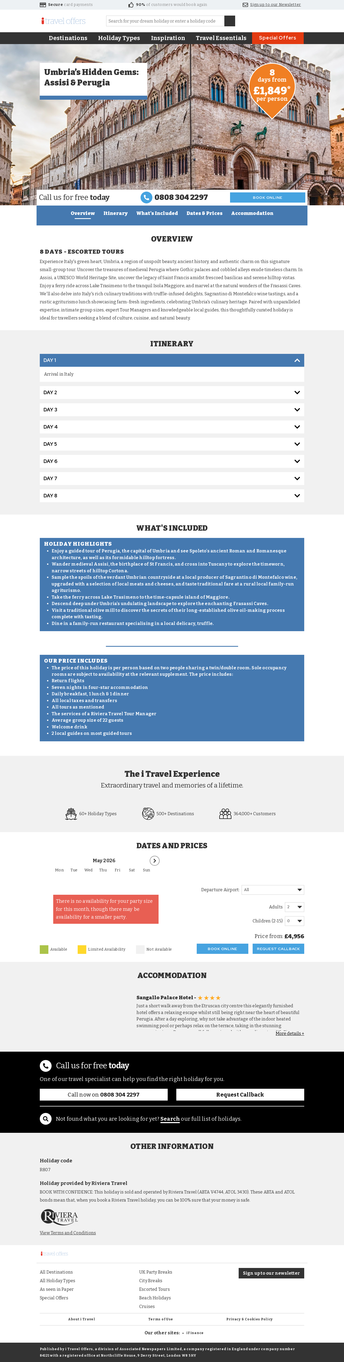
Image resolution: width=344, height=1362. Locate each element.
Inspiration (168, 38)
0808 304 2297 (181, 197)
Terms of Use (160, 1319)
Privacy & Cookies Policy (249, 1319)
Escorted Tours (154, 1289)
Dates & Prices (205, 213)
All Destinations (56, 1272)
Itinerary (115, 213)
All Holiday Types (58, 1280)
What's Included (157, 213)
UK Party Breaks (155, 1272)
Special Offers (277, 37)
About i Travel (81, 1319)
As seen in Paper (57, 1289)
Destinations (68, 38)
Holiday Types (119, 38)
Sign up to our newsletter (271, 1273)
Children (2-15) (268, 920)
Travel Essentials (221, 38)
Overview (83, 213)
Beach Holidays (155, 1297)
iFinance (195, 1333)
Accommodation (252, 213)
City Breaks (150, 1280)
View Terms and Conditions (68, 1232)
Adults (276, 907)
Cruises (147, 1306)
